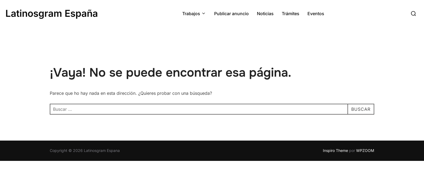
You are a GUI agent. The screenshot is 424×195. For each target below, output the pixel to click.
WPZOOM (365, 150)
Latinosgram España (51, 13)
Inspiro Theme (335, 150)
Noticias (265, 13)
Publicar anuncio (231, 13)
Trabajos (194, 13)
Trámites (290, 13)
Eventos (315, 13)
